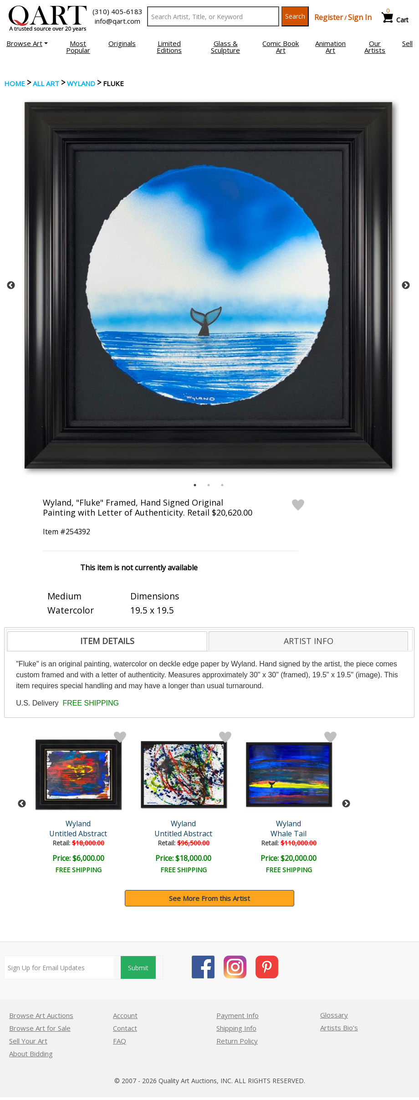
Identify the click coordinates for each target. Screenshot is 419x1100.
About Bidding (31, 1053)
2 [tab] (208, 485)
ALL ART (46, 83)
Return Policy (237, 1040)
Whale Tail (289, 834)
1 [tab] (194, 485)
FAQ (119, 1040)
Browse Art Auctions (41, 1015)
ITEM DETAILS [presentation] (107, 640)
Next (405, 285)
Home (14, 83)
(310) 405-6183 (117, 11)
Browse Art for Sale (40, 1028)
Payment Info (237, 1015)
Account (125, 1015)
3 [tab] (222, 485)
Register (328, 17)
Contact (125, 1028)
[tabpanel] (208, 285)
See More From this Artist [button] (209, 898)
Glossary (334, 1014)
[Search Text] (213, 16)
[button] (27, 43)
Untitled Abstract (78, 834)
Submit (138, 967)
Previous (10, 285)
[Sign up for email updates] (59, 967)
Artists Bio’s (339, 1027)
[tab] (107, 641)
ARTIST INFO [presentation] (308, 640)
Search (295, 16)
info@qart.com (117, 21)
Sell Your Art (28, 1040)
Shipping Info (236, 1028)
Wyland (81, 83)
